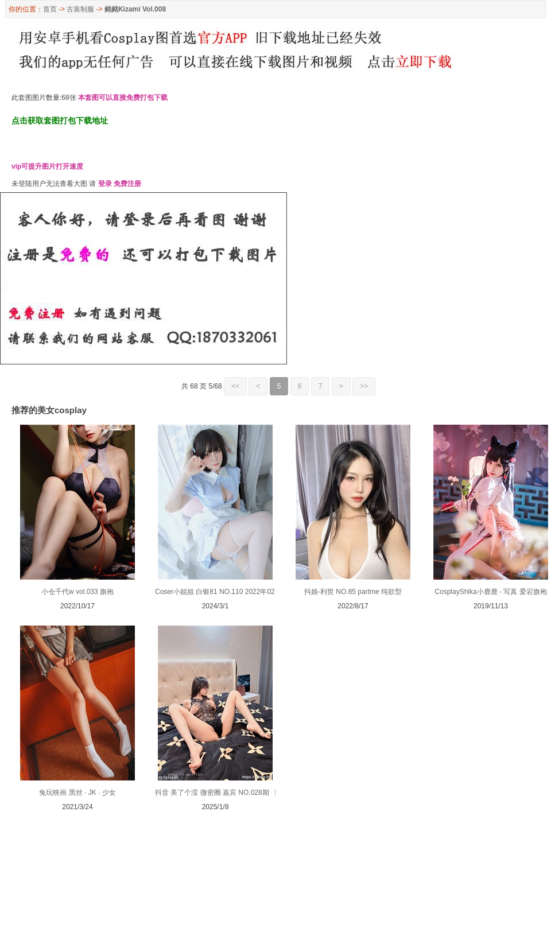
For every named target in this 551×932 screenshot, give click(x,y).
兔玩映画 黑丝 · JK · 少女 (77, 793)
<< (235, 386)
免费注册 (127, 184)
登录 (105, 184)
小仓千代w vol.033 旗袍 (77, 592)
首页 (50, 9)
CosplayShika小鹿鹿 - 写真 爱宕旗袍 (490, 592)
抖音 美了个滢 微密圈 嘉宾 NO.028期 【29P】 (226, 793)
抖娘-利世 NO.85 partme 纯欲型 (353, 592)
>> (364, 386)
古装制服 (80, 9)
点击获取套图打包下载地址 (59, 120)
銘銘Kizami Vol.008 (135, 9)
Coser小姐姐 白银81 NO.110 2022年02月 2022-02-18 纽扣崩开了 (255, 592)
